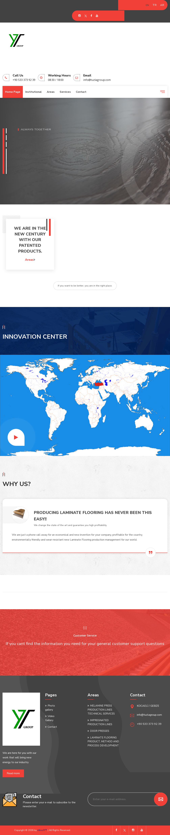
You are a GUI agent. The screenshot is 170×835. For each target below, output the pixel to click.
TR (154, 5)
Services (65, 92)
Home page (12, 92)
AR (162, 5)
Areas (51, 92)
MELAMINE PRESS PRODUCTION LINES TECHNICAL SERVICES (101, 709)
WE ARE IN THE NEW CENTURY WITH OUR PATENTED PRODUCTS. (30, 240)
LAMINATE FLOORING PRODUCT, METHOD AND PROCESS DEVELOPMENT (103, 741)
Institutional (33, 92)
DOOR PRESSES (99, 731)
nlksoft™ (42, 830)
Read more (13, 773)
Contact (81, 92)
